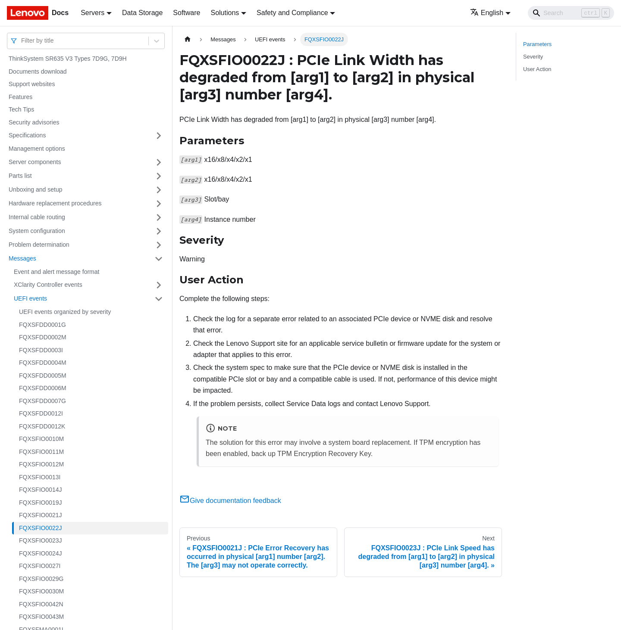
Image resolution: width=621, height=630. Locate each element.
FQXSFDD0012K (42, 426)
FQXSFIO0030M (41, 591)
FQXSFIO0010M (41, 438)
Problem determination (39, 244)
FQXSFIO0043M (41, 616)
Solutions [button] (224, 12)
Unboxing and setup (36, 189)
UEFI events (30, 298)
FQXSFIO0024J (40, 553)
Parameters (537, 44)
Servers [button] (92, 12)
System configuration (37, 230)
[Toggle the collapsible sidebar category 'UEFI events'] (158, 299)
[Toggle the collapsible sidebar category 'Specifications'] (158, 136)
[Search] (571, 13)
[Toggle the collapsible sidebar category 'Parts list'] (158, 176)
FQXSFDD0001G (42, 324)
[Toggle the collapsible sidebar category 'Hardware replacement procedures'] (158, 204)
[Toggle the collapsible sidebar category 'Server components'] (158, 162)
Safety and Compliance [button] (292, 12)
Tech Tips (21, 109)
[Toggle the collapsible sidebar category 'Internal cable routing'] (158, 217)
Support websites (32, 84)
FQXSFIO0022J (40, 527)
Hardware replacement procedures (55, 203)
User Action (537, 69)
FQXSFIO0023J (40, 540)
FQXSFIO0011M (41, 451)
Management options (37, 148)
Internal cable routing (37, 217)
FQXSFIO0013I (39, 477)
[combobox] (22, 41)
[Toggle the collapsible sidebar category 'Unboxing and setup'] (158, 190)
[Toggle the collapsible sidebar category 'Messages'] (158, 259)
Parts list (20, 175)
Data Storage (142, 12)
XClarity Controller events (48, 284)
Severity (533, 56)
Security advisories (34, 122)
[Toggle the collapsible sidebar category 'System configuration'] (158, 231)
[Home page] (187, 39)
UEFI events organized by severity (65, 311)
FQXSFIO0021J (40, 515)
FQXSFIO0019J (40, 502)
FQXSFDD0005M (42, 375)
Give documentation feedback (230, 500)
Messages (22, 258)
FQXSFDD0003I (41, 350)
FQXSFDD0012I (41, 413)
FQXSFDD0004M (42, 362)
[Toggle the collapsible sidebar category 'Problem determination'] (158, 245)
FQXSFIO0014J (40, 489)
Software (186, 12)
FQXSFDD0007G (42, 400)
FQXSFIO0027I (39, 565)
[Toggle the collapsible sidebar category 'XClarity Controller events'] (158, 285)
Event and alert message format (56, 271)
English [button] (486, 12)
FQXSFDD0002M (42, 337)
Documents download (38, 71)
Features (20, 96)
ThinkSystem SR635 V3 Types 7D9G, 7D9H (68, 58)
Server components (35, 161)
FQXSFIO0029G (41, 578)
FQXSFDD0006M (42, 388)
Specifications (27, 135)
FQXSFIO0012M (41, 464)
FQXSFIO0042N (41, 604)
